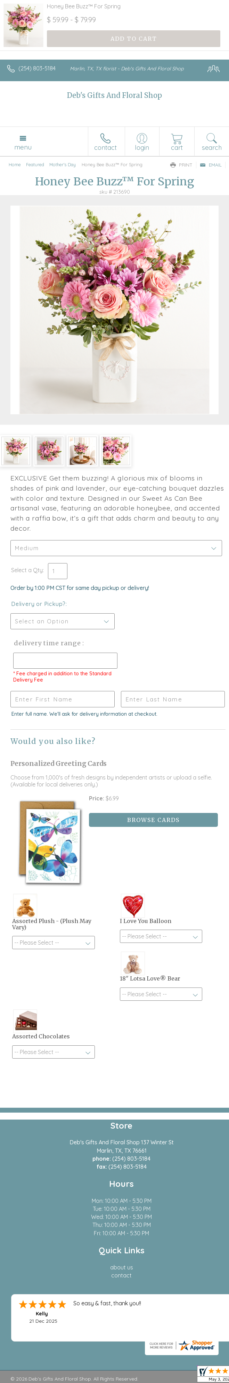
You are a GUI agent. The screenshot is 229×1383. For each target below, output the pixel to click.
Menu (23, 147)
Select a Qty (27, 570)
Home (15, 164)
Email (211, 165)
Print (181, 165)
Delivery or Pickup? (38, 603)
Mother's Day (62, 164)
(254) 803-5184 (37, 68)
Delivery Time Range (45, 643)
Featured (35, 164)
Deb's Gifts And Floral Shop (114, 95)
